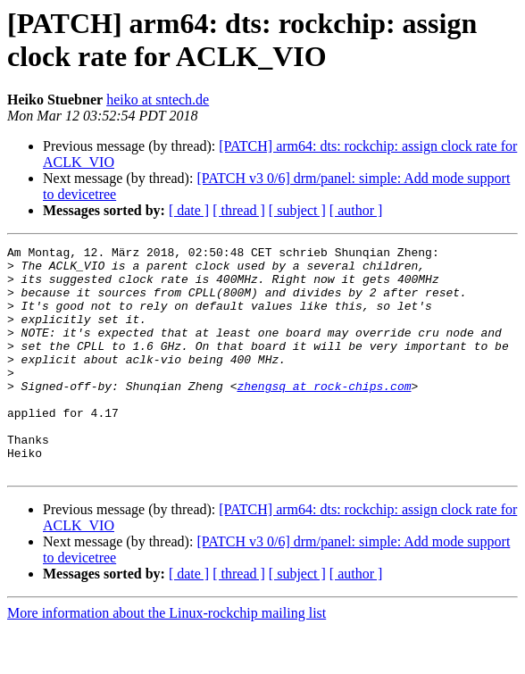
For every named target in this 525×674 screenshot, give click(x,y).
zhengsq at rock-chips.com (324, 415)
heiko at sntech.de (157, 99)
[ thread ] (238, 210)
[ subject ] (297, 210)
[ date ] (189, 210)
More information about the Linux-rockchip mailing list (166, 658)
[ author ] (356, 210)
